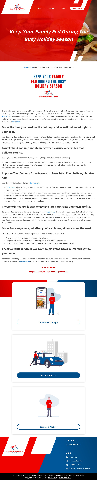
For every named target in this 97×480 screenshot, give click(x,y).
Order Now (77, 8)
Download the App (48, 322)
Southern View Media (76, 475)
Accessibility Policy (65, 478)
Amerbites (6, 116)
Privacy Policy (52, 478)
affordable (16, 122)
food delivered (24, 261)
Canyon (33, 475)
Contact (52, 8)
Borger (27, 475)
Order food (10, 187)
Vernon (45, 475)
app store (51, 212)
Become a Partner (48, 427)
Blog (63, 8)
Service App (35, 183)
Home (26, 67)
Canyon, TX (43, 272)
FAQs (39, 8)
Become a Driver (48, 375)
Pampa (39, 475)
